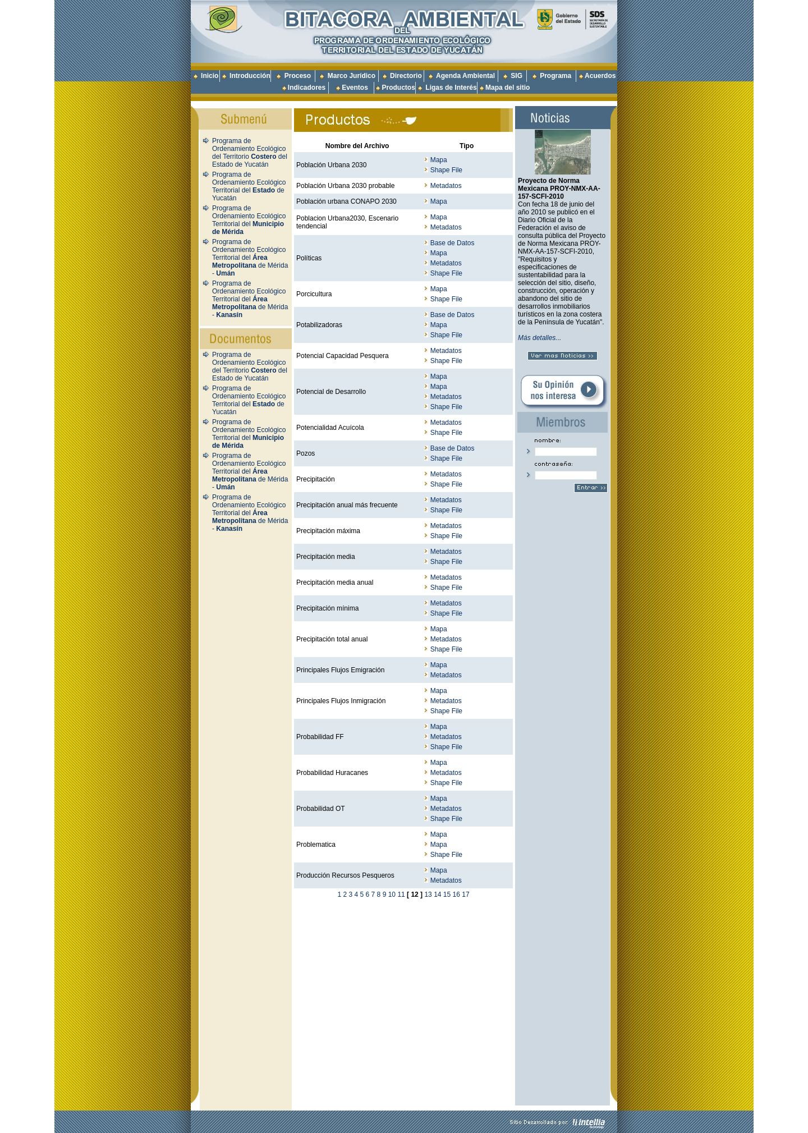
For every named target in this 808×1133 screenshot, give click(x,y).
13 (427, 894)
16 (456, 894)
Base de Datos (452, 243)
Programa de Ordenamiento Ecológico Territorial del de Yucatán (249, 186)
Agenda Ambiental (465, 76)
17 (465, 894)
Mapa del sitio (504, 87)
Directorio (406, 76)
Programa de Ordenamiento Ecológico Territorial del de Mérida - (250, 257)
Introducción (249, 76)
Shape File (446, 170)
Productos (398, 87)
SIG (516, 76)
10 (392, 894)
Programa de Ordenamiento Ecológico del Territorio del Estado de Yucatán (249, 152)
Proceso (297, 76)
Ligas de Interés (450, 87)
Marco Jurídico (351, 76)
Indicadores (306, 87)
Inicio (209, 76)
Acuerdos (600, 76)
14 (437, 894)
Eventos (355, 87)
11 (401, 894)
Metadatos (446, 186)
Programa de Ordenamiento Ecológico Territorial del (249, 220)
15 (447, 894)
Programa (555, 76)
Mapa (438, 160)
